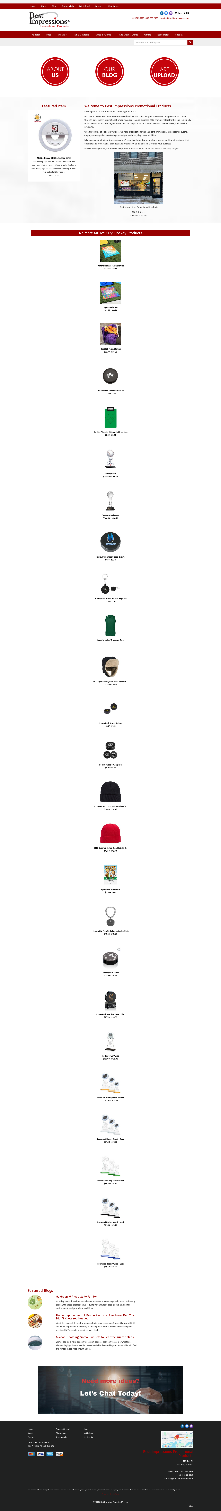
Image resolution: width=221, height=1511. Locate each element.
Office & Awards (104, 34)
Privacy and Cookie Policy (110, 1494)
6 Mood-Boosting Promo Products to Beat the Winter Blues (95, 1337)
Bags (49, 34)
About (44, 6)
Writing (148, 34)
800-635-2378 (151, 18)
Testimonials (68, 6)
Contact (99, 6)
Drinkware (64, 34)
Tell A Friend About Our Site (41, 1446)
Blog (54, 6)
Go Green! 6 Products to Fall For (76, 1296)
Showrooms (61, 1433)
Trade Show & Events (128, 34)
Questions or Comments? (40, 1442)
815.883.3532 (138, 18)
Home (33, 6)
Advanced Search (63, 1429)
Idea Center (114, 6)
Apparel (37, 34)
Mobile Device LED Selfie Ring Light (54, 158)
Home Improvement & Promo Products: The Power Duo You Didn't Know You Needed (95, 1317)
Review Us (88, 1437)
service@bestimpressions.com (174, 18)
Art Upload (84, 6)
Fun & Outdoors (82, 34)
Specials (179, 34)
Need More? (164, 34)
